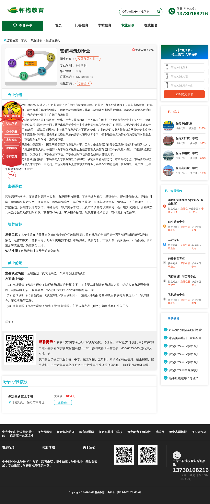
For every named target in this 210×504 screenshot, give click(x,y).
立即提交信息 (184, 94)
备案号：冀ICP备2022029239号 (124, 492)
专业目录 (127, 25)
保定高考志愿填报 (21, 435)
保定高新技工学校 (20, 396)
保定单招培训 (66, 432)
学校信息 (104, 25)
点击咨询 (83, 83)
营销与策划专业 (75, 51)
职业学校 (11, 123)
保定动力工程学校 (139, 432)
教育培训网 (86, 432)
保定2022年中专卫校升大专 (184, 370)
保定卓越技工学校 (110, 432)
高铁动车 (11, 139)
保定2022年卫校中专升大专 (184, 354)
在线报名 (151, 25)
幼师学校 (11, 148)
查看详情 (63, 402)
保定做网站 (44, 432)
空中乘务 (11, 131)
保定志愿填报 (178, 432)
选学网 (160, 432)
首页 (58, 25)
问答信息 (81, 25)
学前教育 (11, 156)
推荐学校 (48, 447)
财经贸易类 (52, 40)
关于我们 (89, 447)
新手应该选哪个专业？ (181, 378)
